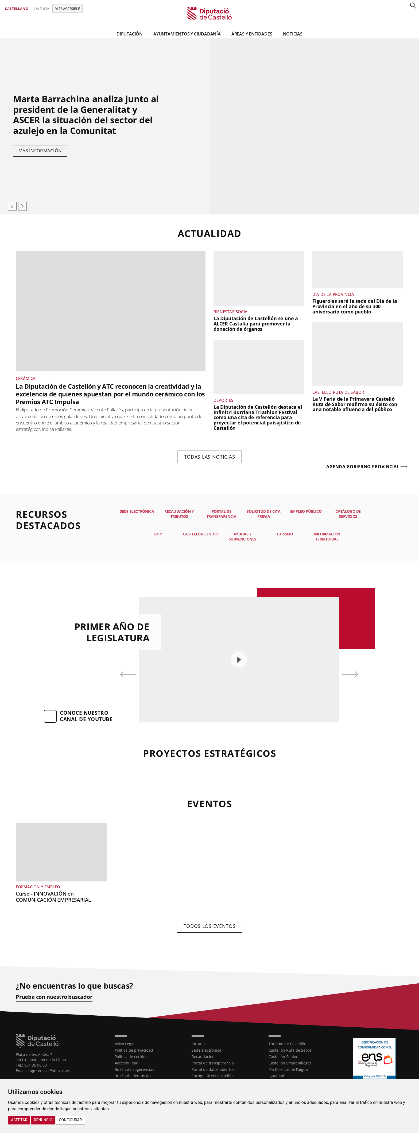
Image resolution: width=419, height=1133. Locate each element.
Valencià (41, 8)
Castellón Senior (283, 1056)
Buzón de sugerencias (134, 1069)
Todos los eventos (210, 926)
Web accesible (67, 8)
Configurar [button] (70, 1120)
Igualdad (276, 1075)
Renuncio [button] (43, 1120)
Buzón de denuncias (133, 1075)
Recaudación (203, 1056)
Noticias (292, 34)
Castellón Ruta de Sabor (290, 1050)
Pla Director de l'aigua (288, 1069)
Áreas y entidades (251, 34)
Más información (40, 151)
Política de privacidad (134, 1050)
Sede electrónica (206, 1050)
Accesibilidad (126, 1063)
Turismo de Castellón (288, 1043)
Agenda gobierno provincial (362, 467)
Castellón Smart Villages (290, 1063)
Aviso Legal (124, 1043)
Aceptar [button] (19, 1120)
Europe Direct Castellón (213, 1075)
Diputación (130, 34)
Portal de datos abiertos (213, 1069)
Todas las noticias (209, 457)
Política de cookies (131, 1056)
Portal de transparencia (213, 1063)
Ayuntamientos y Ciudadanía (187, 34)
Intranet (199, 1043)
